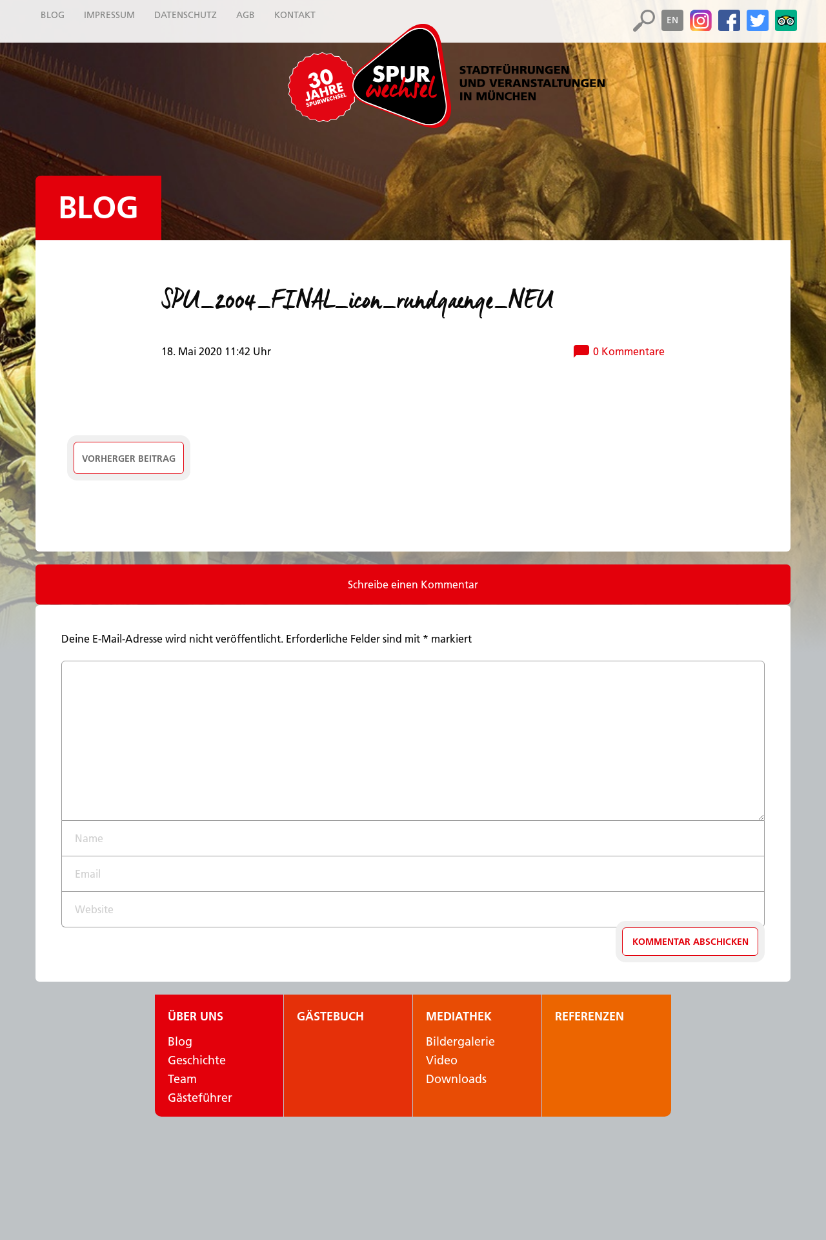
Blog (98, 207)
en (672, 20)
